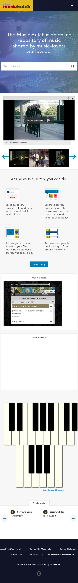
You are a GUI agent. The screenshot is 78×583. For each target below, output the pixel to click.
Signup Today (39, 264)
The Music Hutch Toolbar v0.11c (60, 554)
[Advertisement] (39, 361)
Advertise (34, 554)
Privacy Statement (68, 548)
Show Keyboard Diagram (53, 490)
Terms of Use (16, 554)
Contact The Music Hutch (41, 548)
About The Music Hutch (10, 548)
